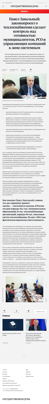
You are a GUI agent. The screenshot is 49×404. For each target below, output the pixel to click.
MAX (27, 369)
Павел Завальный (25, 200)
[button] (24, 11)
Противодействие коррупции (9, 383)
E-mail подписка (6, 376)
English (38, 2)
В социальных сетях (8, 2)
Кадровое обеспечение (8, 380)
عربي (46, 2)
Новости (4, 69)
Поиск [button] (46, 6)
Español (41, 2)
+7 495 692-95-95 (13, 388)
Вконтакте (28, 374)
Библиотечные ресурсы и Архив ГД (11, 385)
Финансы (4, 378)
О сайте (4, 369)
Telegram (28, 371)
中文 (44, 2)
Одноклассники (29, 376)
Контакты (4, 371)
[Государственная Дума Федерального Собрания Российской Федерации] (24, 6)
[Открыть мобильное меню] (3, 6)
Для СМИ (4, 374)
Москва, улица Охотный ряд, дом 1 (14, 390)
